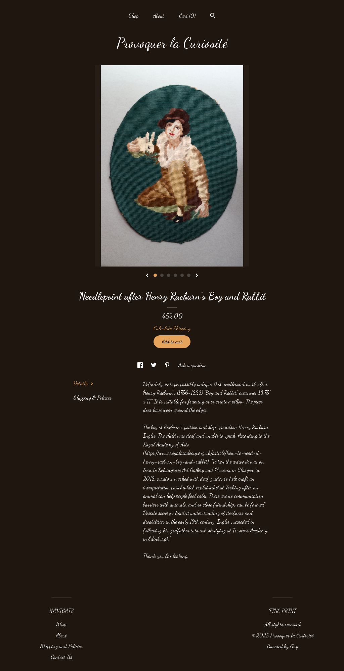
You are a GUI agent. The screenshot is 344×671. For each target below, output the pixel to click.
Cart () (187, 15)
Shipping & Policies (93, 397)
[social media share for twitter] (154, 365)
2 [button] (162, 275)
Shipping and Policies (61, 646)
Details (83, 383)
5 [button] (182, 275)
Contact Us (61, 657)
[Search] (212, 16)
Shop (133, 15)
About (158, 15)
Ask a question (192, 365)
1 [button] (155, 275)
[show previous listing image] (147, 276)
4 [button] (175, 275)
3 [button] (168, 275)
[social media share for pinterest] (168, 365)
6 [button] (188, 275)
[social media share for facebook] (140, 365)
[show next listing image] (197, 276)
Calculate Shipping (172, 328)
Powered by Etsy (282, 646)
